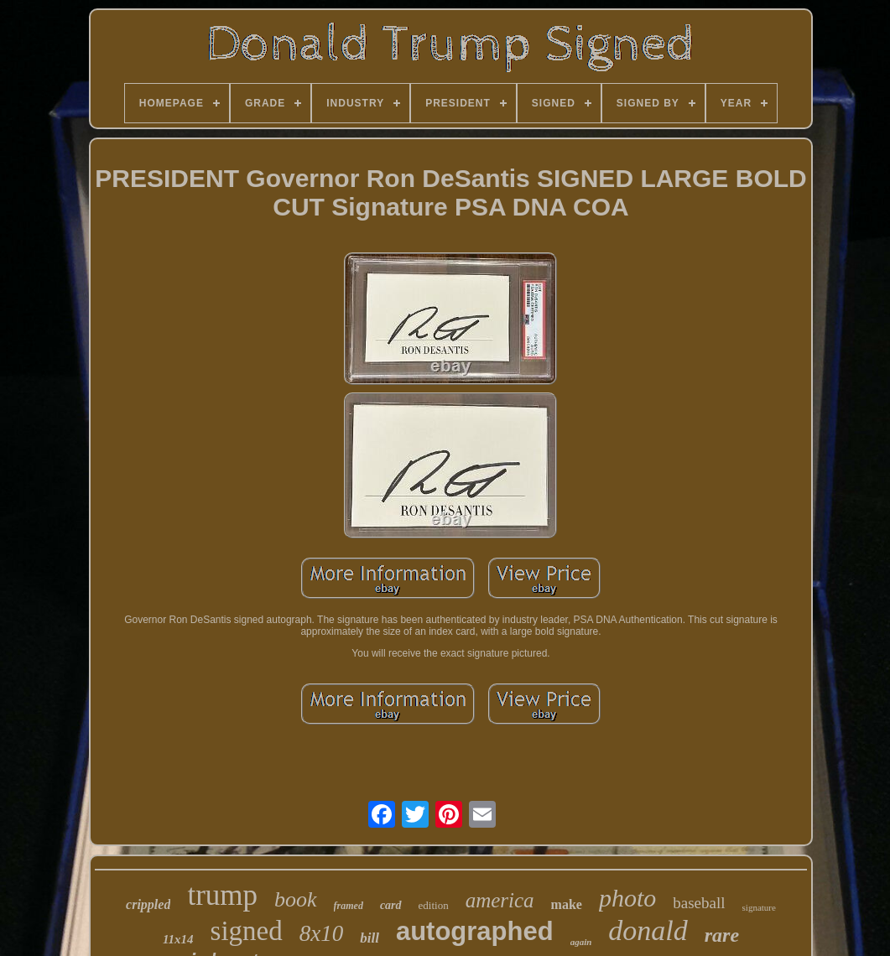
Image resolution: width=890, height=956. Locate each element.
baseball (699, 903)
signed (247, 931)
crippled (148, 904)
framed (348, 906)
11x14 (178, 939)
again (581, 942)
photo (627, 898)
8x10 (321, 933)
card (391, 905)
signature (759, 907)
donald (647, 930)
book (295, 899)
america (500, 900)
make (566, 904)
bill (369, 938)
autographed (475, 931)
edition (434, 905)
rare (722, 935)
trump (222, 895)
